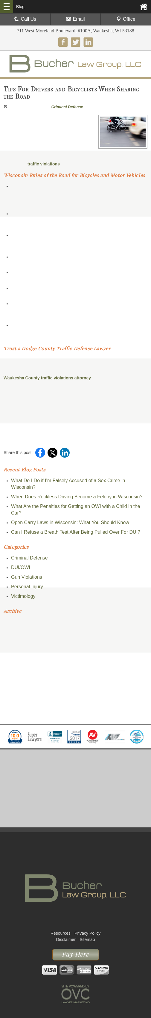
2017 (10, 703)
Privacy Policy (87, 933)
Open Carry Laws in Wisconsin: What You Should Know (70, 522)
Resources (61, 933)
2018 (10, 694)
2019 (10, 685)
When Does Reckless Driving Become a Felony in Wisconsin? (76, 496)
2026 (10, 622)
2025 (10, 631)
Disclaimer (65, 939)
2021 (10, 667)
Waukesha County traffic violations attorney (47, 377)
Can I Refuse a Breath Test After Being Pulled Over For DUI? (75, 532)
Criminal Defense (67, 107)
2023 (10, 649)
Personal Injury (27, 586)
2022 (10, 658)
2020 (10, 676)
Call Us (25, 19)
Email (75, 19)
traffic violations (43, 164)
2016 (10, 712)
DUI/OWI (20, 567)
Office (125, 19)
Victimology (23, 596)
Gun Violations (26, 577)
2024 (10, 640)
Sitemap (87, 939)
